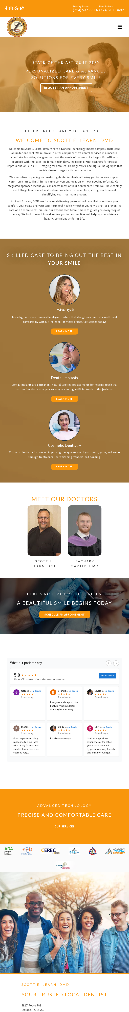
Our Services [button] (64, 826)
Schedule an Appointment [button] (64, 614)
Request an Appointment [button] (66, 87)
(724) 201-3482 (111, 10)
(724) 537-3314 (85, 10)
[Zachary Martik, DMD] (84, 561)
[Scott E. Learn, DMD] (44, 561)
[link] (6, 8)
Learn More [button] (64, 331)
